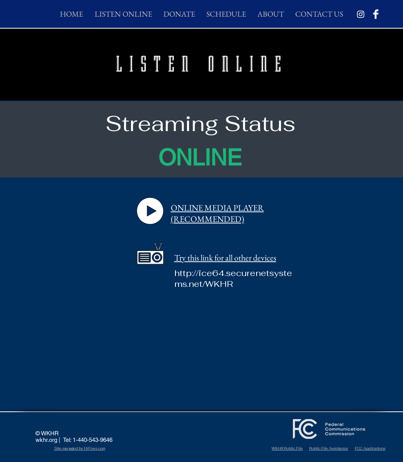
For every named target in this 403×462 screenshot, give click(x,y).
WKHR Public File (287, 448)
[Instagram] (361, 14)
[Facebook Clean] (376, 14)
